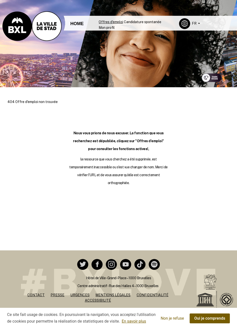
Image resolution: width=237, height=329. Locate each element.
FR (194, 23)
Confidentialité (152, 295)
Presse (57, 295)
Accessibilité (98, 300)
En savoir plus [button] (134, 321)
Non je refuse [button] (172, 318)
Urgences (80, 295)
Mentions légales (112, 295)
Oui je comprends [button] (209, 318)
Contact (36, 295)
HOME (77, 23)
